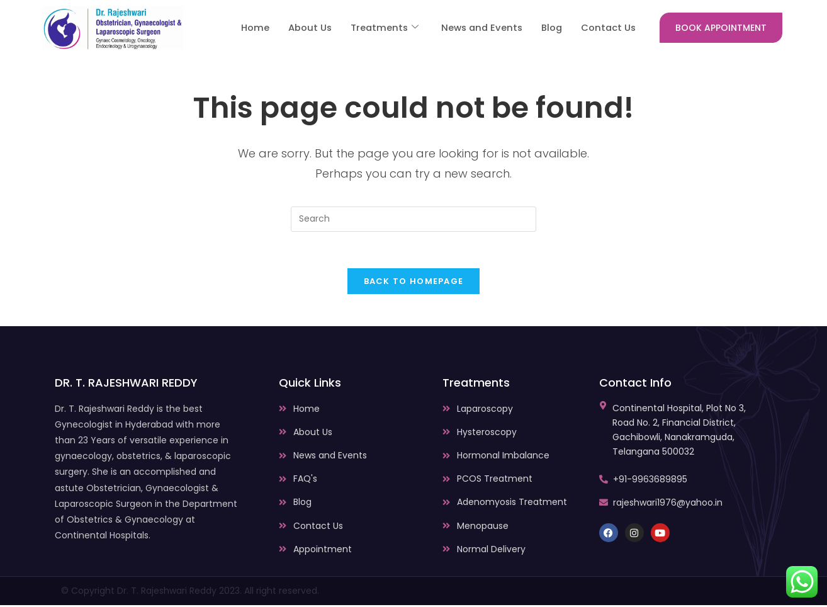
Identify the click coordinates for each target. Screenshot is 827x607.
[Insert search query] (413, 219)
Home (249, 28)
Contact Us (608, 28)
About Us (304, 28)
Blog (550, 28)
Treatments (379, 28)
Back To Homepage (414, 283)
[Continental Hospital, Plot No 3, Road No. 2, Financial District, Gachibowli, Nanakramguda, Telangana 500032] (603, 407)
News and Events (478, 28)
